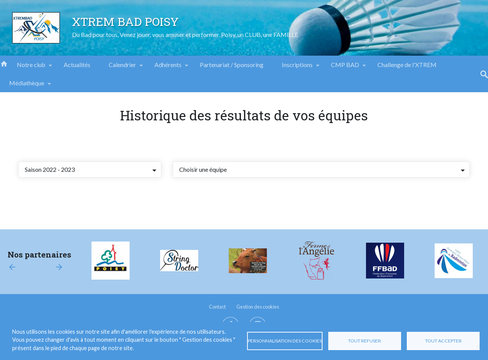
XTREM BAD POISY (125, 21)
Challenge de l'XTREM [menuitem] (407, 64)
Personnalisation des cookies (285, 341)
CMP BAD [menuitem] (345, 67)
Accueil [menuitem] (4, 63)
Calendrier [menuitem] (122, 67)
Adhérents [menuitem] (168, 67)
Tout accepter (443, 341)
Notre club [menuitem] (31, 67)
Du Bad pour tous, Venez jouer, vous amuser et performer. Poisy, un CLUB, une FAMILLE (185, 34)
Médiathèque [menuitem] (26, 85)
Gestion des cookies (257, 307)
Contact (217, 307)
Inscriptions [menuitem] (297, 67)
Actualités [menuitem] (77, 64)
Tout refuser (364, 341)
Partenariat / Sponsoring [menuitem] (231, 64)
